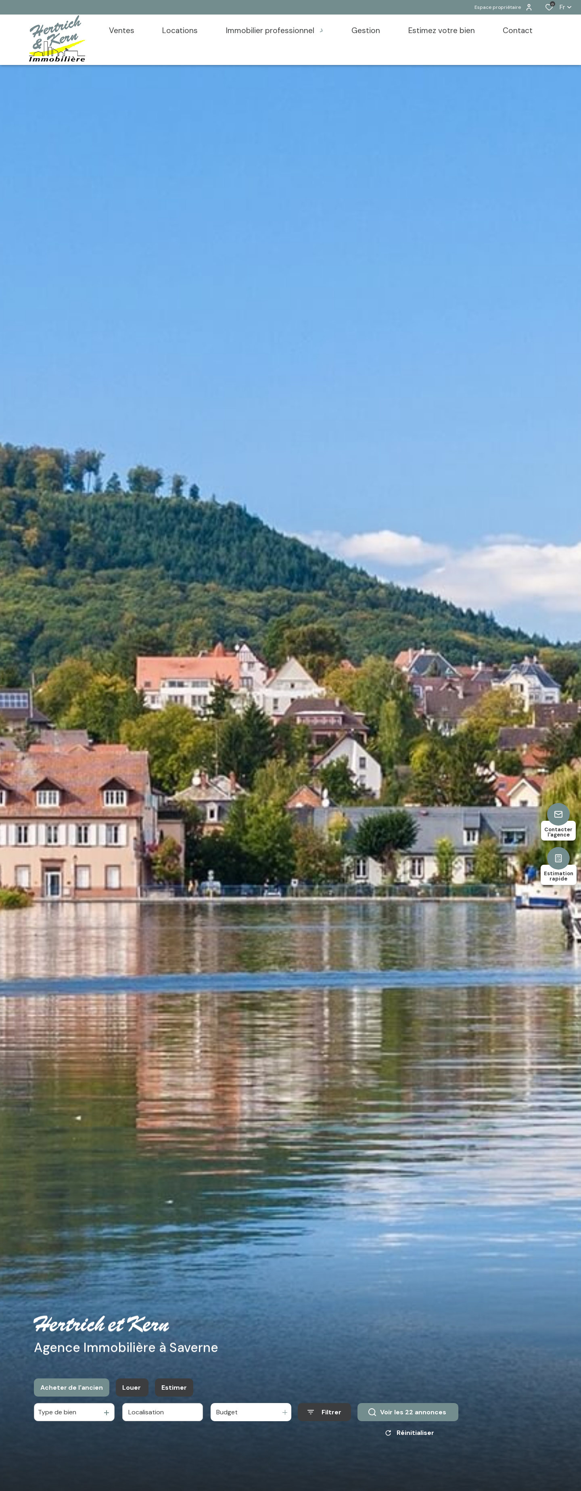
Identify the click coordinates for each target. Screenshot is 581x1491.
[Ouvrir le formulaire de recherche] (324, 1414)
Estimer (174, 1389)
